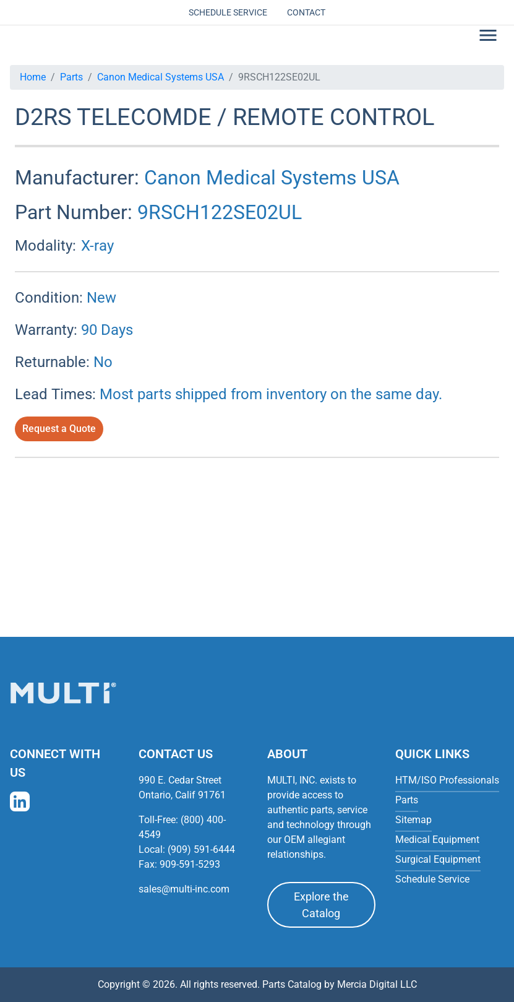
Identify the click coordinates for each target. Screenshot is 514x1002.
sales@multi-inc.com (184, 889)
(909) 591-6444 (201, 849)
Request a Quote (59, 428)
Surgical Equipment (438, 859)
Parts (71, 77)
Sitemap (413, 820)
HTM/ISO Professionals (447, 780)
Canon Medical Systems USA (160, 77)
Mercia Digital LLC (377, 984)
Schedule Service (228, 12)
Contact (306, 12)
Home (33, 77)
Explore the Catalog (321, 905)
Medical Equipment (437, 839)
